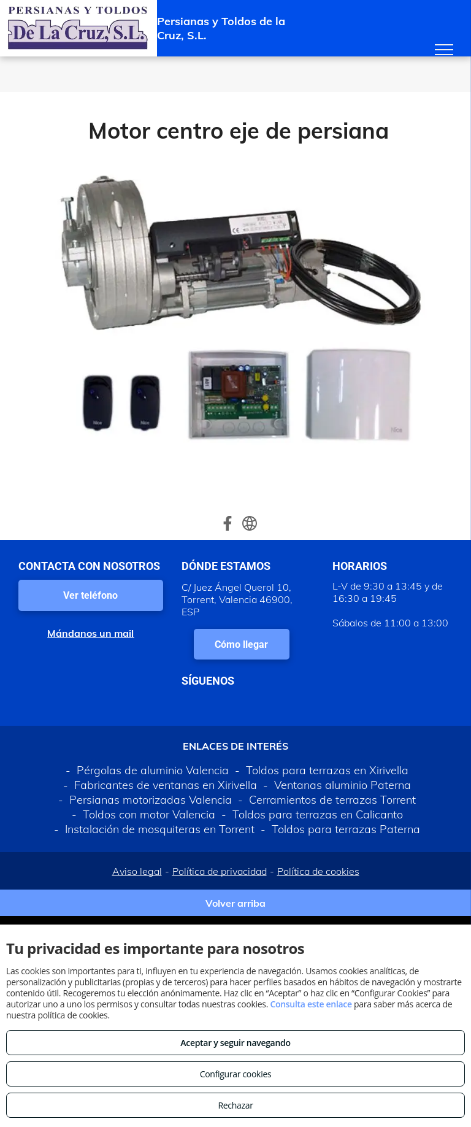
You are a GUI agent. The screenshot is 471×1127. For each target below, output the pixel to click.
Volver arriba (235, 903)
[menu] (444, 50)
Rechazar (235, 1105)
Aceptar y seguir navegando (235, 1042)
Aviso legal (137, 871)
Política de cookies (318, 871)
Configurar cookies (236, 1074)
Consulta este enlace (310, 1004)
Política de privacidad (219, 871)
